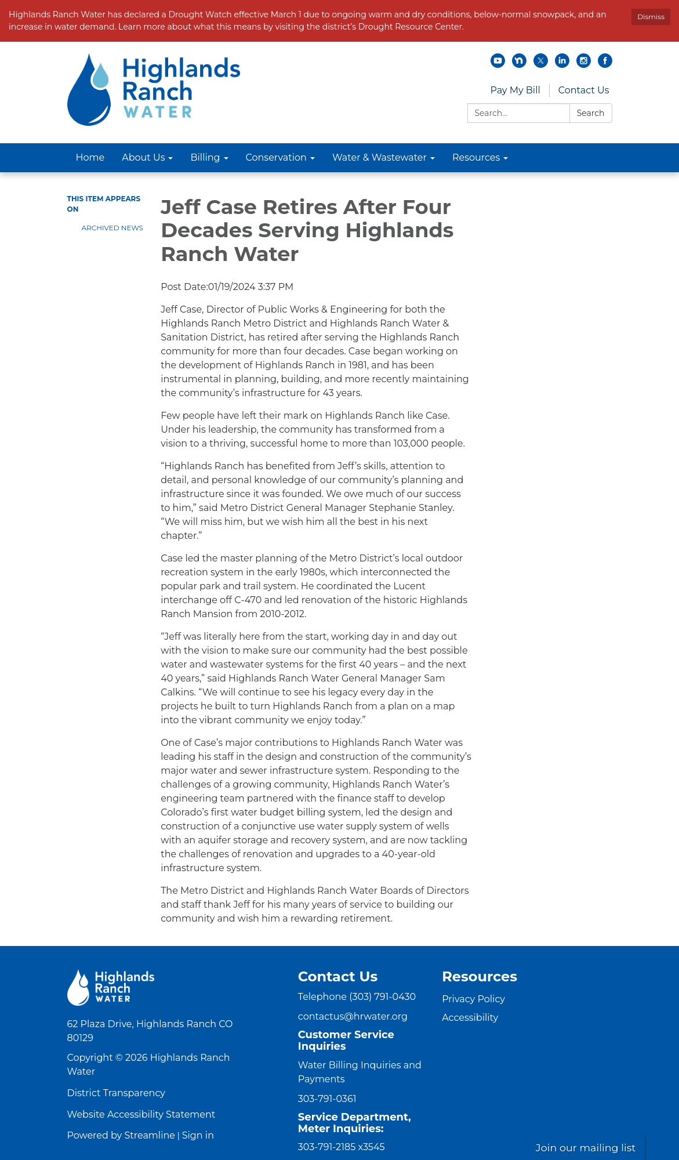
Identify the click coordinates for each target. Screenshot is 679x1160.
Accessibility (470, 1017)
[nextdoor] (519, 64)
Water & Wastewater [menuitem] (379, 157)
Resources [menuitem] (476, 157)
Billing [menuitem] (205, 157)
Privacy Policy (473, 999)
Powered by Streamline (121, 1135)
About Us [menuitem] (143, 157)
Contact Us (583, 90)
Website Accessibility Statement (141, 1114)
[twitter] (540, 64)
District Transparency (116, 1093)
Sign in (198, 1135)
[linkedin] (562, 64)
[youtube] (498, 64)
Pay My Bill (515, 90)
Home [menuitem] (90, 157)
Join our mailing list (586, 1147)
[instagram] (583, 64)
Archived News (112, 227)
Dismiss (651, 16)
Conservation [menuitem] (276, 157)
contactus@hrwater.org (353, 1016)
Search (591, 113)
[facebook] (605, 64)
